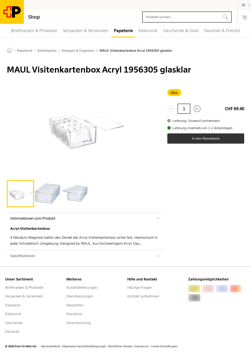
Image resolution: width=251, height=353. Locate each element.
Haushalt (12, 331)
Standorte (74, 314)
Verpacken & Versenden (24, 296)
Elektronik (13, 314)
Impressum (141, 346)
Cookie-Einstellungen (164, 346)
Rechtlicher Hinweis (120, 346)
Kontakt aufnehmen (143, 296)
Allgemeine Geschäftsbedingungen (84, 346)
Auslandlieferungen (82, 287)
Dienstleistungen (79, 296)
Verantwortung (78, 323)
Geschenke (13, 323)
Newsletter (74, 305)
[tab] (20, 193)
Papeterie (12, 305)
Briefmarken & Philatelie (24, 287)
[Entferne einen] (170, 108)
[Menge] (184, 109)
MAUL (174, 92)
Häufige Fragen (139, 287)
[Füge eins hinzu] (197, 108)
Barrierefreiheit (50, 346)
